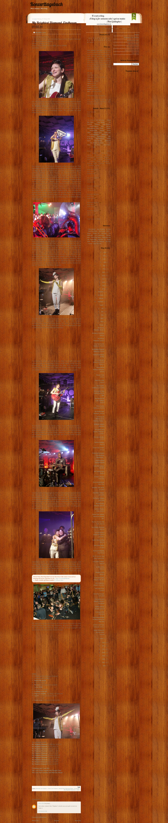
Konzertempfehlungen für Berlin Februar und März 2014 (98, 619)
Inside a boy (38, 700)
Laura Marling (98, 140)
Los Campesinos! (94, 134)
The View (108, 241)
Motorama (108, 140)
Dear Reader (101, 122)
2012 (103, 646)
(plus (102, 126)
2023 (104, 259)
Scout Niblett (90, 136)
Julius (88, 79)
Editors (109, 128)
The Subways (100, 241)
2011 (103, 649)
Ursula (89, 87)
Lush (94, 147)
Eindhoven (77, 788)
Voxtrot (90, 243)
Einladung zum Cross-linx (41, 768)
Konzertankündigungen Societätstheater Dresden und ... (98, 455)
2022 (104, 262)
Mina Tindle (99, 128)
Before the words (40, 680)
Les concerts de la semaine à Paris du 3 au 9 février (99, 601)
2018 (103, 275)
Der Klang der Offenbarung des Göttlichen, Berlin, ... (98, 419)
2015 (103, 285)
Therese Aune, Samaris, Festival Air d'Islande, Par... (98, 516)
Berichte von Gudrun (41, 788)
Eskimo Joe (96, 233)
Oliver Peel (41, 803)
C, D (96, 38)
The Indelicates (100, 138)
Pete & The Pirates (96, 237)
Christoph (89, 77)
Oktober (101, 298)
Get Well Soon (100, 120)
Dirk (88, 91)
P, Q (99, 40)
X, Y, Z (91, 42)
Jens (88, 85)
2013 (103, 642)
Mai (102, 315)
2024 (104, 255)
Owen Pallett (107, 144)
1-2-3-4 (98, 219)
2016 (103, 282)
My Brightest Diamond (39, 744)
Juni (102, 311)
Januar (102, 638)
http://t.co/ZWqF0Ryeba (62, 578)
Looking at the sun (40, 691)
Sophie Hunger (101, 136)
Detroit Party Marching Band (66, 788)
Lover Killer (38, 687)
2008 (103, 659)
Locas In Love (97, 132)
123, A (90, 38)
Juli (103, 308)
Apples (36, 696)
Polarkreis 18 (101, 239)
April (102, 318)
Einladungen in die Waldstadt (131, 37)
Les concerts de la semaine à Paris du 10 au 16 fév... (98, 534)
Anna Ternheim (107, 124)
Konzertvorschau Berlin (133, 46)
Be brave (37, 685)
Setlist (78, 790)
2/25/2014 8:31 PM (42, 811)
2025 (104, 252)
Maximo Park (93, 130)
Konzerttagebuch (46, 4)
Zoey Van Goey (97, 243)
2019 (103, 272)
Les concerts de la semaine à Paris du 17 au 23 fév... (98, 431)
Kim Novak (97, 144)
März (102, 321)
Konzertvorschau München (132, 50)
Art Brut (108, 229)
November (101, 295)
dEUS (108, 231)
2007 (103, 662)
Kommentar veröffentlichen (39, 817)
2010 (103, 652)
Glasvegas (104, 233)
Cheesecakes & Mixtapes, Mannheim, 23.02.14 (98, 369)
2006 (104, 665)
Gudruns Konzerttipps (133, 43)
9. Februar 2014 (58, 580)
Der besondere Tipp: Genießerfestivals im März (99, 393)
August (102, 305)
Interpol (102, 130)
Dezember (101, 291)
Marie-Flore (105, 134)
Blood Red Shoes (92, 231)
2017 (103, 279)
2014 (103, 289)
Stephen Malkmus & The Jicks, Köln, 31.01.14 (99, 632)
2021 (104, 265)
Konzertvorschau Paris (133, 40)
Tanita (88, 83)
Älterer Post (78, 820)
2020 (104, 269)
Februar (101, 325)
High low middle (40, 694)
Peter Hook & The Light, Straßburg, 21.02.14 (99, 400)
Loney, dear (107, 132)
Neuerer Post (35, 820)
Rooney (94, 241)
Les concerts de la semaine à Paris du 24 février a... (98, 362)
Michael (89, 89)
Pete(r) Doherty (94, 126)
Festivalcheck (135, 53)
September (101, 301)
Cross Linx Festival (53, 788)
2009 (103, 655)
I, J (109, 38)
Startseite (56, 820)
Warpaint (97, 124)
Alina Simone (91, 229)
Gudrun (89, 81)
